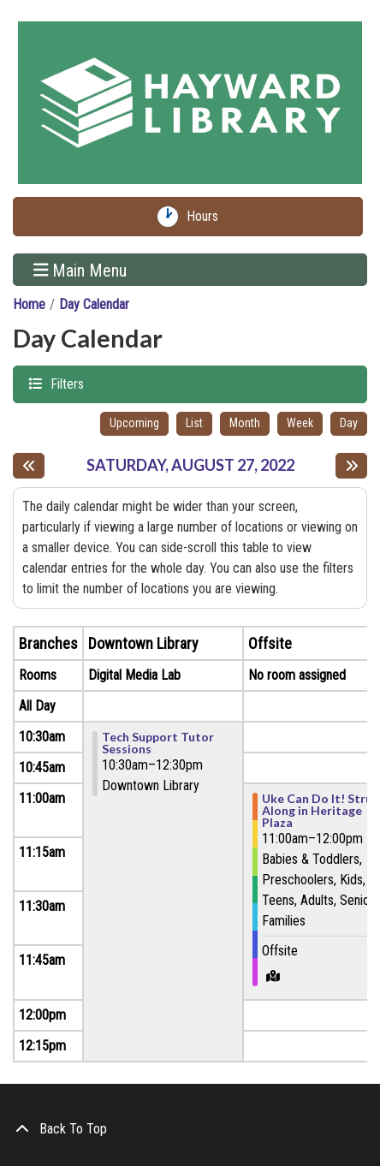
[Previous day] (29, 466)
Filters (65, 383)
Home (29, 304)
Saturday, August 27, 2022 (190, 465)
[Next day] (351, 466)
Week (300, 423)
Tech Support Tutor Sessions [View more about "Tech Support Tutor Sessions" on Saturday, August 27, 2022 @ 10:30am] (158, 743)
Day (349, 423)
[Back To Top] (190, 1129)
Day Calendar (94, 304)
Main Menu (80, 270)
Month (244, 423)
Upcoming (134, 423)
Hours (206, 216)
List (194, 423)
